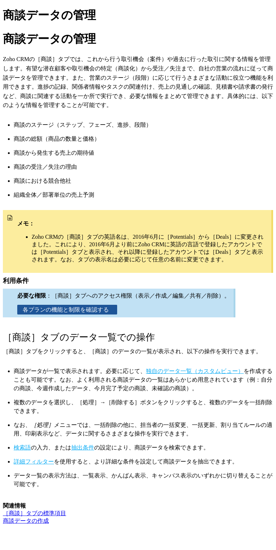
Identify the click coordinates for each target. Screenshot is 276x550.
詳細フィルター (34, 461)
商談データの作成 (26, 521)
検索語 (22, 447)
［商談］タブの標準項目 (34, 513)
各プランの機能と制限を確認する (67, 310)
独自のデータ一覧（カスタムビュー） (195, 371)
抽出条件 (82, 447)
